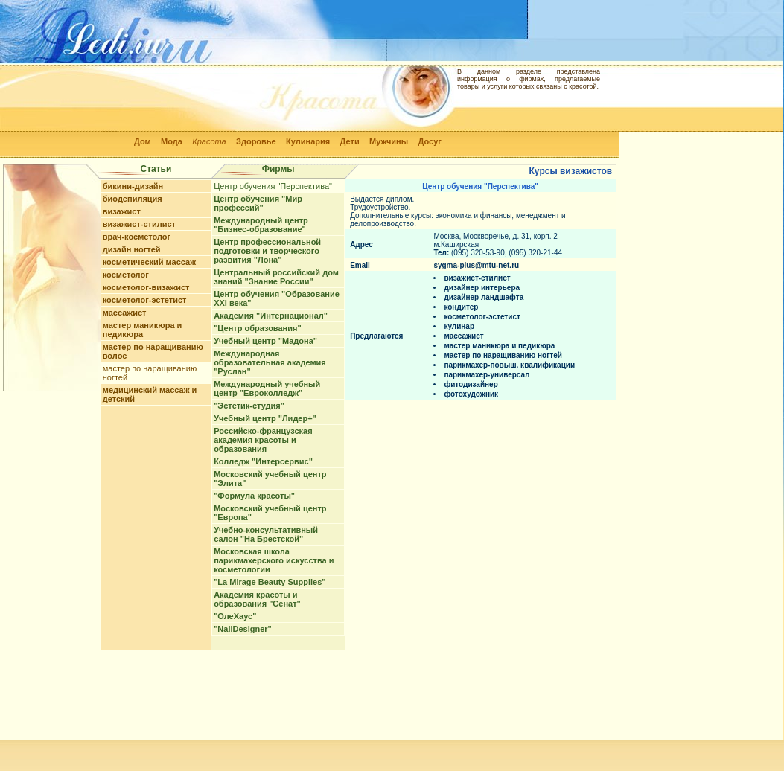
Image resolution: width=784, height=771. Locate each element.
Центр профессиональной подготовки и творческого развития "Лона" (267, 250)
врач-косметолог (136, 236)
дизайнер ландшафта (483, 297)
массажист (125, 312)
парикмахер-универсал (486, 375)
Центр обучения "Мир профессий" (258, 203)
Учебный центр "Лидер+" (265, 418)
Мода (171, 141)
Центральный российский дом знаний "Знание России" (276, 277)
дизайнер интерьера (482, 288)
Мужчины (388, 141)
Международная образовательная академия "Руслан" (270, 362)
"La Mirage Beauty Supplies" (269, 582)
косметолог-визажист (146, 287)
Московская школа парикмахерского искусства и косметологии (274, 560)
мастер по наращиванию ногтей (503, 355)
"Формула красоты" (254, 495)
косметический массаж (149, 261)
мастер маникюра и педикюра (142, 330)
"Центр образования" (257, 328)
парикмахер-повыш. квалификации (509, 365)
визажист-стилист (139, 224)
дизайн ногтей (132, 249)
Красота (209, 141)
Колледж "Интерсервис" (263, 461)
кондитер (461, 307)
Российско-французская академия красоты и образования (263, 439)
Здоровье (256, 141)
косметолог (126, 274)
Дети (350, 141)
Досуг (429, 141)
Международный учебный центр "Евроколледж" (267, 388)
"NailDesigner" (243, 628)
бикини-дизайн (133, 186)
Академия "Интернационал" (271, 315)
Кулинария (308, 141)
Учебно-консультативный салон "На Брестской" (266, 534)
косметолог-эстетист (145, 299)
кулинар (459, 326)
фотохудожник (471, 394)
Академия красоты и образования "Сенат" (257, 599)
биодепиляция (132, 198)
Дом (142, 141)
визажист (122, 211)
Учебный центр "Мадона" (265, 340)
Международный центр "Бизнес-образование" (261, 225)
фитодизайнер (470, 384)
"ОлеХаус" (235, 616)
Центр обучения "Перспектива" (273, 186)
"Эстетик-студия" (249, 405)
